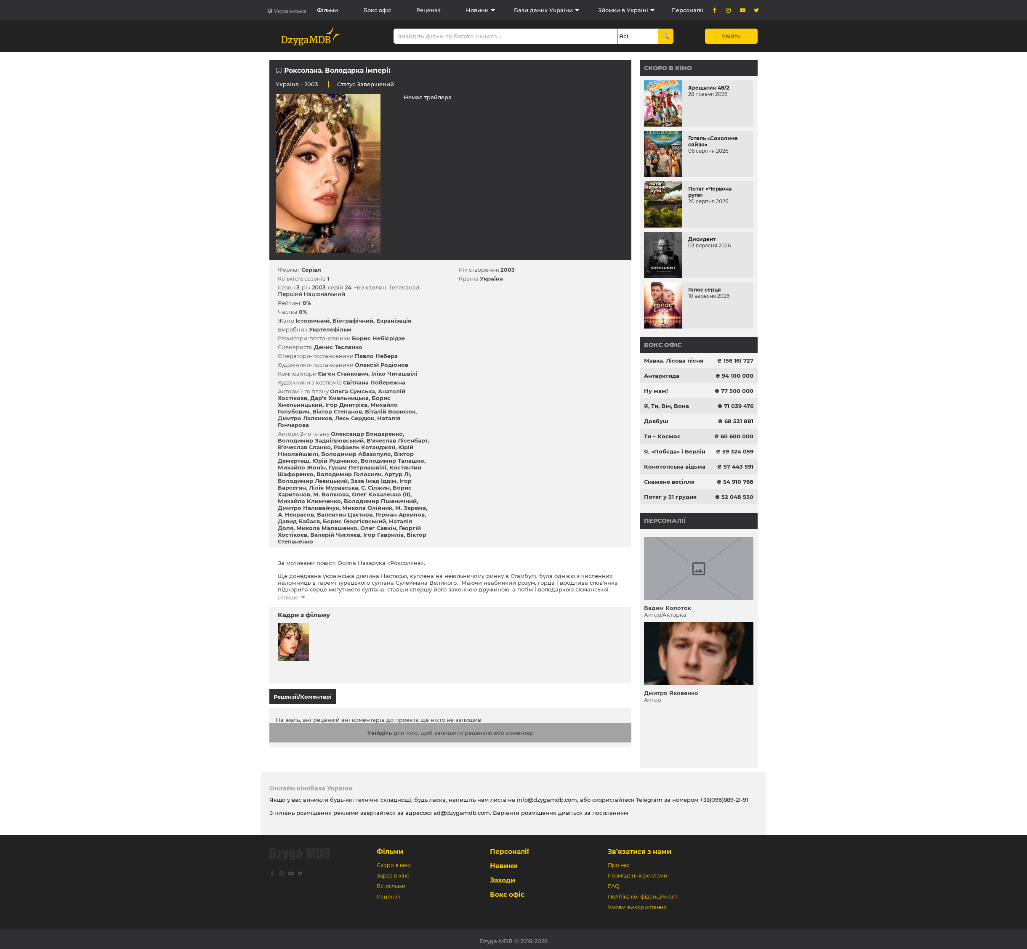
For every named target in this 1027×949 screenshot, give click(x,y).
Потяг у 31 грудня (670, 496)
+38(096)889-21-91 (724, 796)
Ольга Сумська (352, 391)
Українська (290, 11)
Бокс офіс (377, 10)
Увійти (731, 36)
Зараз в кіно (393, 872)
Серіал (311, 269)
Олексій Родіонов (381, 364)
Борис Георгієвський (354, 521)
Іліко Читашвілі (394, 373)
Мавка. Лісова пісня (673, 360)
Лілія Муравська (333, 487)
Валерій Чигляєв (335, 534)
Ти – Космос (662, 436)
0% (307, 303)
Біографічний (353, 320)
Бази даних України (543, 10)
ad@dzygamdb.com (462, 809)
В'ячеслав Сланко (304, 447)
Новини (477, 10)
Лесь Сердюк (354, 418)
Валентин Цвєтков (344, 514)
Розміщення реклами (638, 872)
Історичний (312, 320)
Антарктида (661, 375)
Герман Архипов (400, 514)
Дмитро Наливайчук (308, 507)
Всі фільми (391, 882)
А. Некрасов (296, 514)
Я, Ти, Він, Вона (666, 406)
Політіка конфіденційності (643, 893)
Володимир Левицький (313, 480)
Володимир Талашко (392, 460)
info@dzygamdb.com (546, 796)
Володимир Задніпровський (321, 440)
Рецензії (428, 10)
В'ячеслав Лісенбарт (397, 440)
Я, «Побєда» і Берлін (674, 451)
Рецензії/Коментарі (303, 696)
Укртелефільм (330, 329)
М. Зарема (410, 507)
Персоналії (687, 10)
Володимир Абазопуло (356, 454)
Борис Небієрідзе (378, 338)
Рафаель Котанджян (364, 447)
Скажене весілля (669, 481)
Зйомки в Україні (623, 10)
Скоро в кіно (668, 68)
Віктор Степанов (337, 411)
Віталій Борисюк (390, 411)
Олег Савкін (378, 528)
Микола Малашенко (326, 528)
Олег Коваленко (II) (381, 494)
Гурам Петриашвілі (357, 467)
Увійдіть (379, 729)
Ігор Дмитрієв (346, 404)
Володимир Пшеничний (380, 501)
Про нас (619, 861)
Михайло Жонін (302, 467)
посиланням (610, 809)
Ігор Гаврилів (383, 534)
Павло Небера (376, 356)
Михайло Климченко (309, 501)
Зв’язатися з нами (639, 848)
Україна (287, 84)
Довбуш (656, 421)
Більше (288, 597)
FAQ (613, 882)
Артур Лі (397, 474)
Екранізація (393, 320)
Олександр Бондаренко (367, 433)
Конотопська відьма (674, 466)
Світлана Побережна (374, 382)
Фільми (327, 10)
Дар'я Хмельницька (339, 398)
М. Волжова (331, 494)
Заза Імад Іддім (373, 480)
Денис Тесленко (338, 347)
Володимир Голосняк (349, 474)
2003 (507, 269)
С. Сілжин (375, 487)
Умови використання (637, 903)
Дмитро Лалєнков (305, 418)
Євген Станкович (343, 373)
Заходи (502, 876)
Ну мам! (656, 390)
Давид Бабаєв (299, 521)
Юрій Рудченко (335, 460)
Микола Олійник (367, 507)
